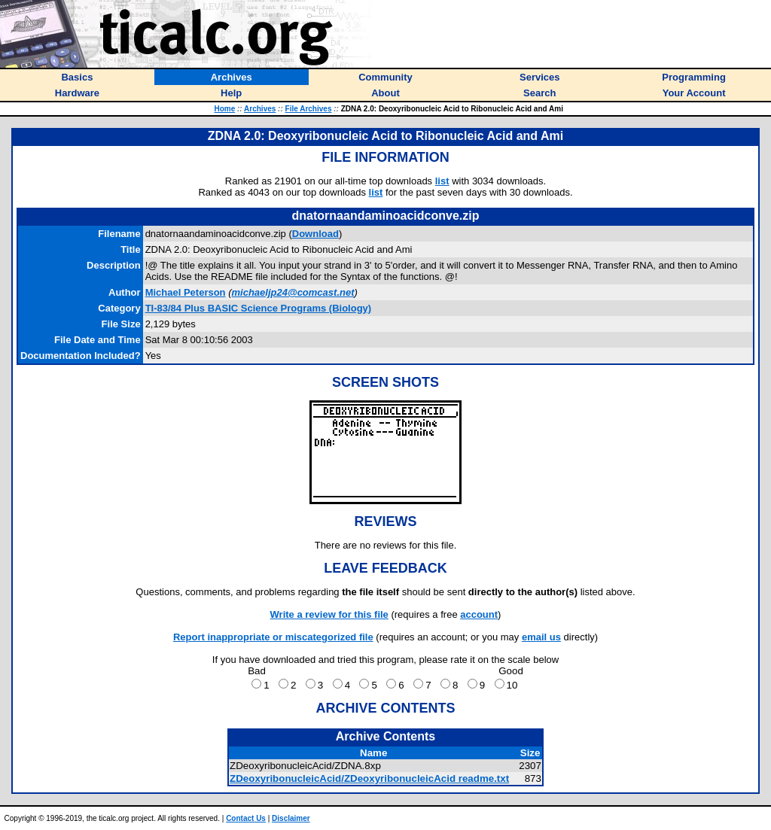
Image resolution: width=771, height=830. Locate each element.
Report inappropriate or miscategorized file (273, 637)
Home (224, 109)
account (479, 614)
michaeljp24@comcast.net (293, 292)
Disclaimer (291, 818)
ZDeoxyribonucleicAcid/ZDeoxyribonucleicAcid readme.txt (369, 778)
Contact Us (246, 818)
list (442, 181)
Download (315, 233)
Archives (260, 109)
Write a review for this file (329, 614)
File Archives (308, 109)
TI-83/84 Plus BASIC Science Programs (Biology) (258, 308)
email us (541, 637)
